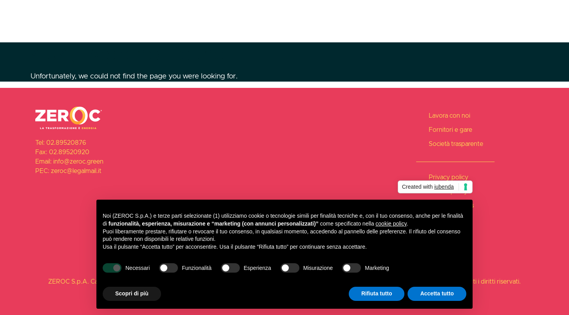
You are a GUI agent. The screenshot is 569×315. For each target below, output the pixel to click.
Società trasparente (498, 10)
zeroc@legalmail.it (76, 171)
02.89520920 (69, 152)
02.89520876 (66, 143)
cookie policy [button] (390, 223)
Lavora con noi (376, 10)
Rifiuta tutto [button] (376, 293)
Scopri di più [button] (132, 293)
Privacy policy (448, 177)
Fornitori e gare (434, 10)
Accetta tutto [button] (437, 293)
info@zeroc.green (78, 161)
